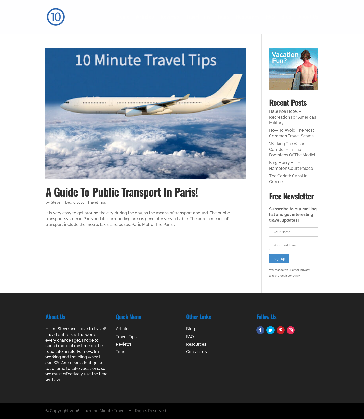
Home (122, 17)
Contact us (196, 351)
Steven (56, 202)
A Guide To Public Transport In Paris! (122, 192)
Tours (223, 17)
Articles (145, 17)
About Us (308, 17)
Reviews (170, 17)
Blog (286, 17)
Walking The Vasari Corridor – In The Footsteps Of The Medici (292, 149)
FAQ (270, 17)
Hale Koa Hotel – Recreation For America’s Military (292, 117)
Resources (248, 17)
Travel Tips (198, 17)
